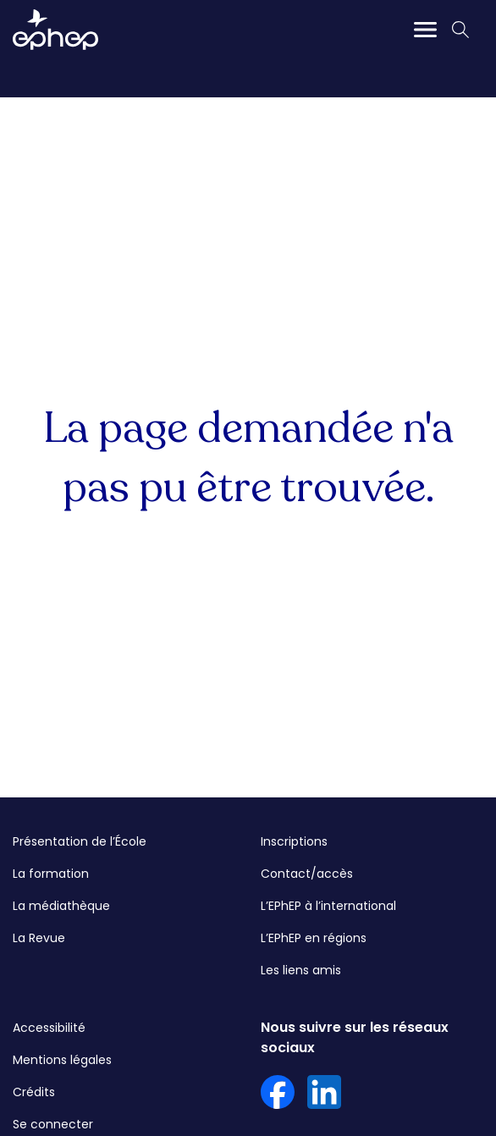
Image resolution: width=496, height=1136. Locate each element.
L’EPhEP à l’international (328, 905)
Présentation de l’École (79, 841)
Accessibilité (49, 1027)
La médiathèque (61, 905)
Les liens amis (301, 970)
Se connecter (53, 1124)
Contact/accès (307, 873)
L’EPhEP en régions (313, 937)
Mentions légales (62, 1059)
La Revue (39, 937)
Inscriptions (294, 841)
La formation (51, 873)
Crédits (34, 1092)
